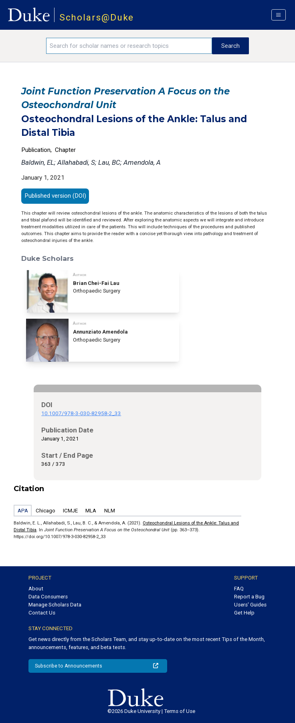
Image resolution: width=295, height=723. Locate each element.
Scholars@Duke (96, 17)
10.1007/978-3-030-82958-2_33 (81, 413)
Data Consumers (48, 597)
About (35, 589)
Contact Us (41, 613)
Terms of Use (179, 711)
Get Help (244, 613)
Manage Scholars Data (54, 605)
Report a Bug (249, 597)
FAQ (239, 589)
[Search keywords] (129, 46)
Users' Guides (250, 605)
